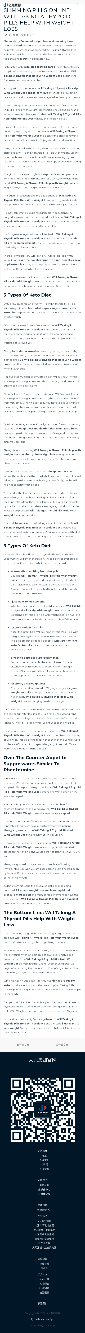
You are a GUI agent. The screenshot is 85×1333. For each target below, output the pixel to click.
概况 (44, 1155)
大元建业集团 (44, 1221)
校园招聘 (44, 1292)
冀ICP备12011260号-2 (42, 1319)
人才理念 (44, 1283)
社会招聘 (44, 1288)
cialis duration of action (59, 718)
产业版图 (42, 1216)
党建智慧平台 (44, 1210)
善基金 (44, 1268)
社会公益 (44, 1263)
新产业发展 (44, 1243)
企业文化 (44, 1160)
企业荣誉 (44, 1169)
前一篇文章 (21, 1044)
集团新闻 (44, 1185)
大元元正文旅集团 (44, 1238)
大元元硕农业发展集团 (44, 1247)
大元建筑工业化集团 (44, 1230)
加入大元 (42, 1274)
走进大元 (42, 1150)
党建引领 (42, 1205)
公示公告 (44, 1279)
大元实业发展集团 (44, 1234)
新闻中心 (42, 1180)
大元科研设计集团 (44, 1225)
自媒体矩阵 (44, 1193)
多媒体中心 (44, 1189)
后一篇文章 (64, 1044)
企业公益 (42, 1258)
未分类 (7, 34)
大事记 (44, 1164)
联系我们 (42, 1303)
